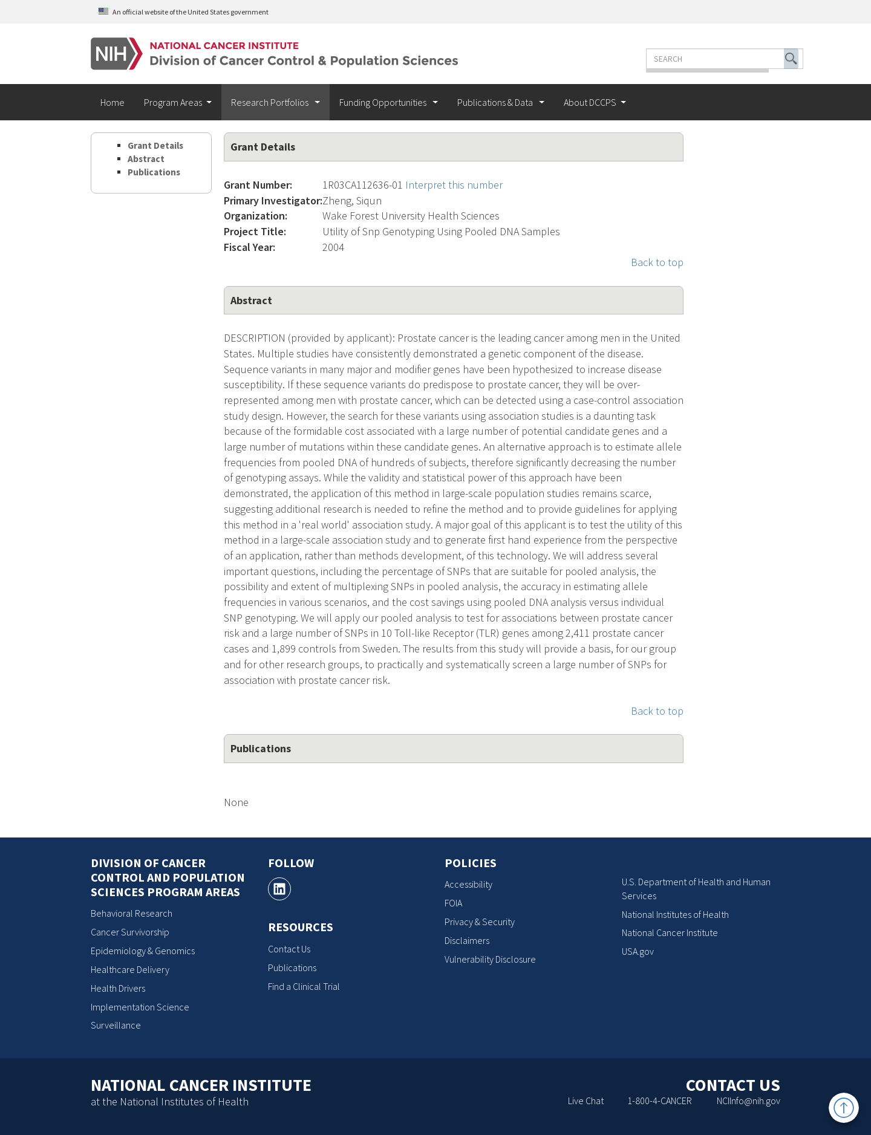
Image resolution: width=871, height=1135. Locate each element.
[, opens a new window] (279, 888)
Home (112, 102)
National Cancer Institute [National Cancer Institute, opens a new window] (670, 932)
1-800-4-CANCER (659, 1100)
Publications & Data (496, 102)
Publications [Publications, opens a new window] (292, 967)
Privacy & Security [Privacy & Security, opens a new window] (480, 921)
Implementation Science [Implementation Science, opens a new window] (140, 1007)
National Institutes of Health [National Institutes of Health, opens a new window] (675, 914)
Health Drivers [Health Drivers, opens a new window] (118, 988)
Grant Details (155, 145)
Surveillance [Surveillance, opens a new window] (116, 1025)
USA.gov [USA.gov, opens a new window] (638, 951)
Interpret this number (454, 185)
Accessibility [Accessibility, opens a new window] (468, 884)
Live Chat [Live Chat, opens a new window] (586, 1100)
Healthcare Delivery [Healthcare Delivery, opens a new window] (130, 969)
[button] (755, 58)
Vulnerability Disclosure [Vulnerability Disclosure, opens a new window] (490, 959)
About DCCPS (590, 102)
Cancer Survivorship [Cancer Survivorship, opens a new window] (130, 932)
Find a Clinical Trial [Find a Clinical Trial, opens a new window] (304, 986)
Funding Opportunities (383, 102)
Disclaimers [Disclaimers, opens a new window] (467, 940)
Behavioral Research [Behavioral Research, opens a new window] (131, 913)
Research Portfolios (270, 102)
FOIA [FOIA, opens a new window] (453, 903)
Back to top (657, 262)
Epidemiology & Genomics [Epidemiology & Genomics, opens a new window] (143, 951)
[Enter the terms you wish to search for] (688, 58)
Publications (154, 172)
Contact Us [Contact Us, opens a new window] (289, 949)
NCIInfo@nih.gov (748, 1100)
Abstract (146, 158)
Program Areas (173, 102)
